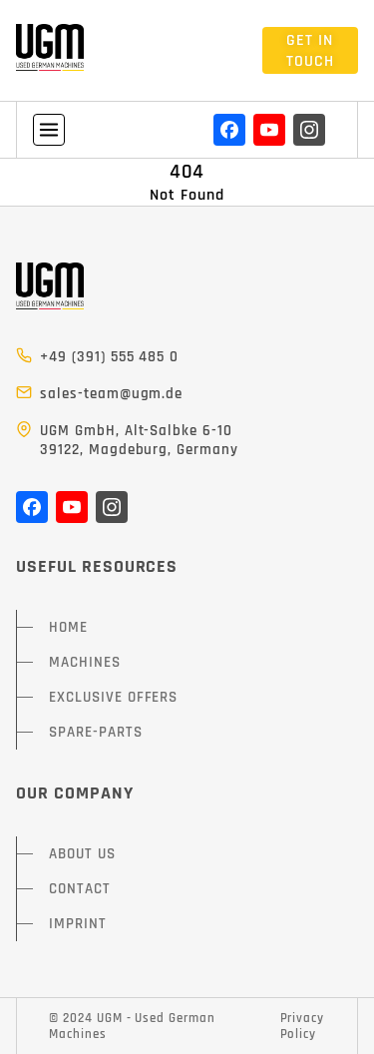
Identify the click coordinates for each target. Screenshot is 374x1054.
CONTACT (80, 888)
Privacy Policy (302, 1026)
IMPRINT (78, 923)
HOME (68, 627)
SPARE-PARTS (96, 732)
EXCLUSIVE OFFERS (113, 697)
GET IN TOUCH (310, 51)
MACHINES (85, 662)
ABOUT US (82, 853)
